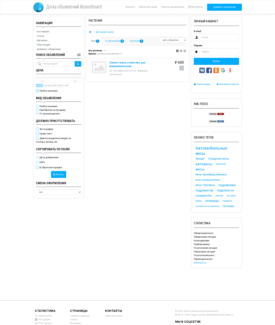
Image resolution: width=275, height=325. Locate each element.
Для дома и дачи (105, 32)
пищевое (227, 200)
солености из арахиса (207, 206)
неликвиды (212, 200)
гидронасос (225, 190)
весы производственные (211, 174)
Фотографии (46, 129)
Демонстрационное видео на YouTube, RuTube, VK (53, 140)
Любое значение (48, 90)
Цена (39, 70)
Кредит (200, 158)
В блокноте (200, 262)
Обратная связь (148, 6)
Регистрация (43, 44)
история (231, 195)
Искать (58, 174)
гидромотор (204, 190)
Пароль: (198, 45)
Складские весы (218, 158)
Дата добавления (48, 157)
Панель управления (172, 6)
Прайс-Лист (46, 133)
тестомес (228, 206)
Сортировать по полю (53, 149)
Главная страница (79, 316)
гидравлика (227, 185)
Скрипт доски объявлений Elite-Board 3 (212, 315)
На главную (43, 31)
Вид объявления (48, 98)
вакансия (221, 164)
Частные (136, 41)
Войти (216, 61)
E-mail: (198, 31)
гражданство (204, 195)
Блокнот (130, 6)
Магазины (195, 6)
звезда (219, 195)
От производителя (49, 113)
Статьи (40, 36)
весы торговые (205, 185)
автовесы (204, 164)
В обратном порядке (51, 167)
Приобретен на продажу (52, 110)
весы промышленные (208, 179)
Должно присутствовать (55, 121)
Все (95, 41)
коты (199, 200)
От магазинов (114, 41)
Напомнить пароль (228, 84)
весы (200, 169)
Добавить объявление (224, 7)
